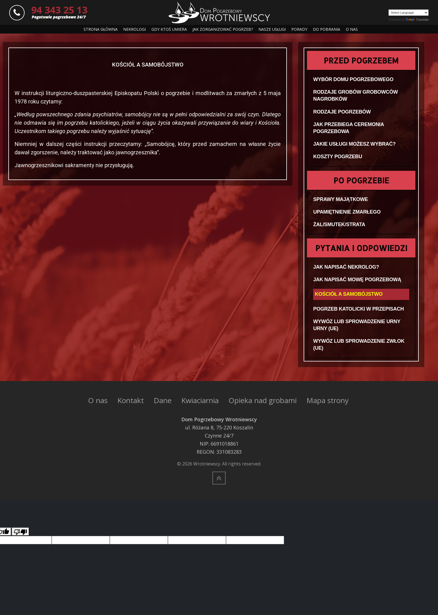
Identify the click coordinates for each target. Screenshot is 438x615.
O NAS (352, 29)
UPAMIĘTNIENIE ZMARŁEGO (346, 212)
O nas (98, 400)
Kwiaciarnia (200, 400)
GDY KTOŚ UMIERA (169, 29)
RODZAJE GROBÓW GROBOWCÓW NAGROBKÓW (355, 95)
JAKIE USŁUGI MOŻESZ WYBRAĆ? (354, 144)
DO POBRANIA (326, 29)
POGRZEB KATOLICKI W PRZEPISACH (358, 309)
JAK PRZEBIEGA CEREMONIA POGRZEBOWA (348, 128)
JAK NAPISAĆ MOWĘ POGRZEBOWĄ (357, 279)
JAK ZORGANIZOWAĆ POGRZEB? (222, 29)
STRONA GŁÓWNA (101, 29)
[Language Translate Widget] (409, 13)
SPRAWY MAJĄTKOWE (340, 199)
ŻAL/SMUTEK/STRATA (339, 224)
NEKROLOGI (134, 29)
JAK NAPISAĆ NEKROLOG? (346, 267)
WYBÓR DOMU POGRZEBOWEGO (353, 79)
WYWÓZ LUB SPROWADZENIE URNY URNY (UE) (356, 325)
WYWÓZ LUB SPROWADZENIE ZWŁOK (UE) (358, 344)
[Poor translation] (20, 531)
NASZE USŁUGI (272, 29)
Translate (417, 19)
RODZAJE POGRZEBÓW (342, 112)
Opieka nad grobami (262, 400)
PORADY (299, 29)
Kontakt (130, 400)
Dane (163, 400)
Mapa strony (327, 400)
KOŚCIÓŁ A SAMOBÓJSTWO (348, 294)
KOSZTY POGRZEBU (337, 156)
